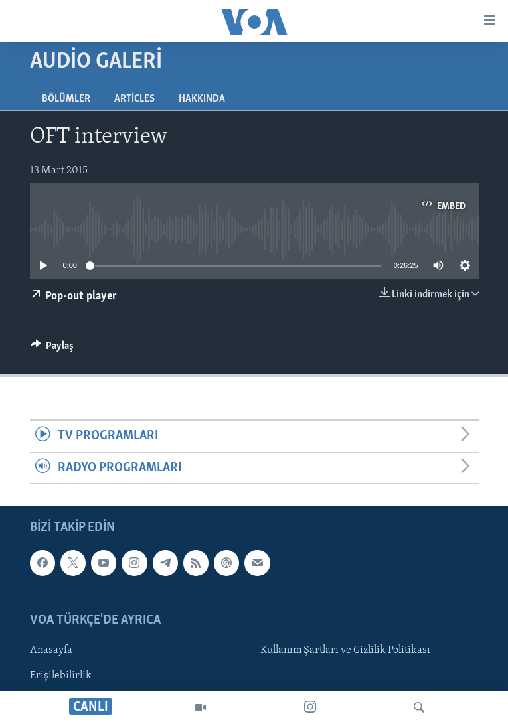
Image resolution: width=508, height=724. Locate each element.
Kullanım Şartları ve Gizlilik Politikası (345, 650)
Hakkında (202, 99)
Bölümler (66, 99)
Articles (134, 99)
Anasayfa (51, 650)
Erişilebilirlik (61, 675)
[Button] (52, 349)
